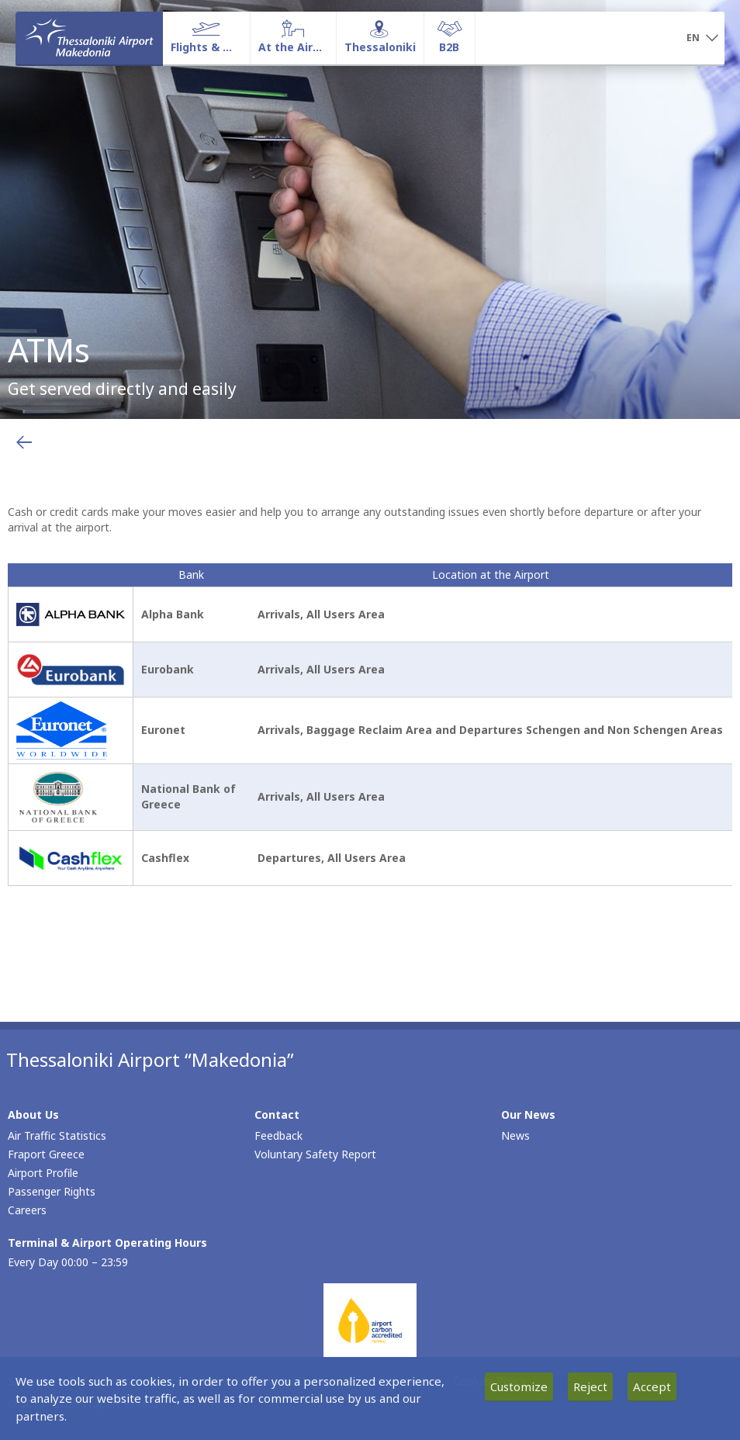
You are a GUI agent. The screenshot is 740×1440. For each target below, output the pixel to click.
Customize (519, 1386)
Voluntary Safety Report (315, 1154)
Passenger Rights (51, 1191)
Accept (652, 1386)
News (515, 1135)
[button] (702, 39)
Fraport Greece (46, 1154)
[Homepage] (89, 38)
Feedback (278, 1135)
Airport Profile (43, 1172)
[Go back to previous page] (24, 442)
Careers (27, 1210)
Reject (590, 1386)
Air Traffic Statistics (57, 1135)
